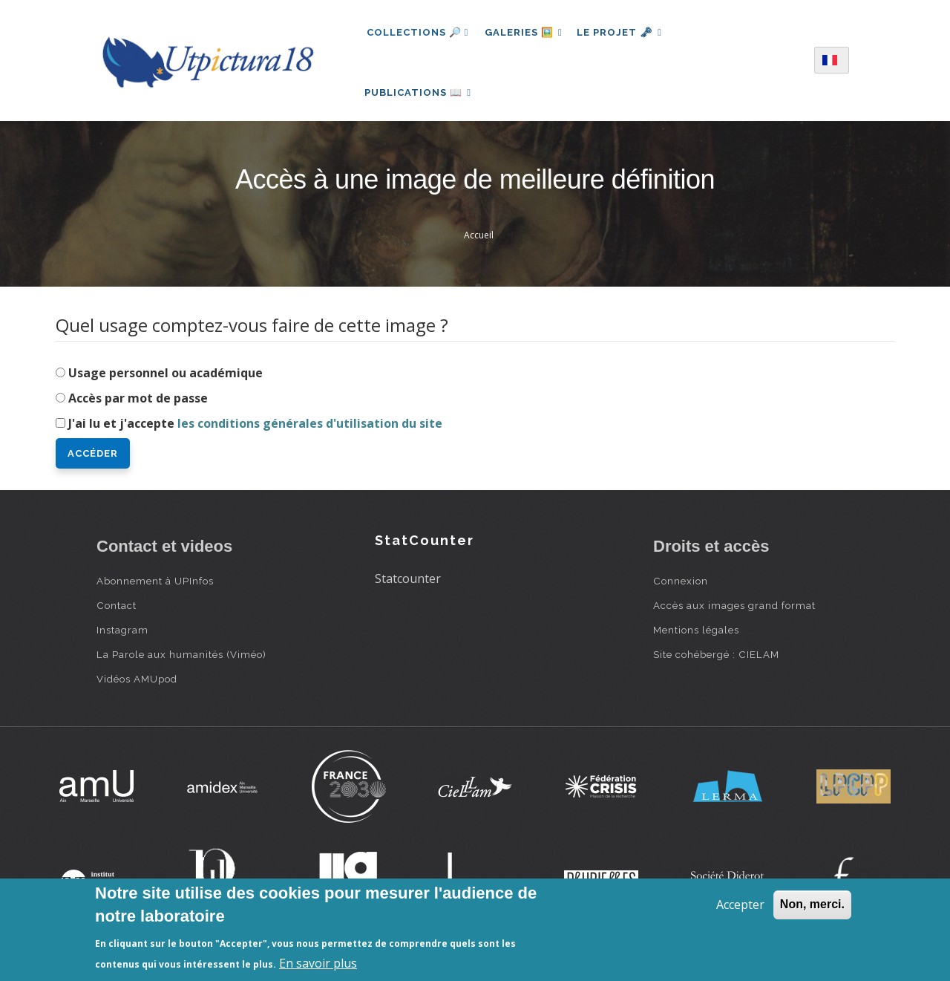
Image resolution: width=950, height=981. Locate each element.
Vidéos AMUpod (136, 688)
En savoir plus (318, 963)
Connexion (680, 590)
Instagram (122, 639)
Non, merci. (812, 904)
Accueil (479, 244)
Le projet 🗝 (624, 32)
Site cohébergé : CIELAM (716, 663)
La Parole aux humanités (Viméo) (181, 663)
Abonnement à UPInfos (155, 590)
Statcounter (408, 587)
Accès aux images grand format (734, 614)
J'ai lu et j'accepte (255, 432)
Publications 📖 (420, 96)
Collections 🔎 (418, 32)
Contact (116, 614)
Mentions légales (696, 639)
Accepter (740, 904)
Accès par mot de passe (138, 407)
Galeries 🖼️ (525, 32)
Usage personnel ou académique (165, 382)
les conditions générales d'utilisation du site (309, 432)
